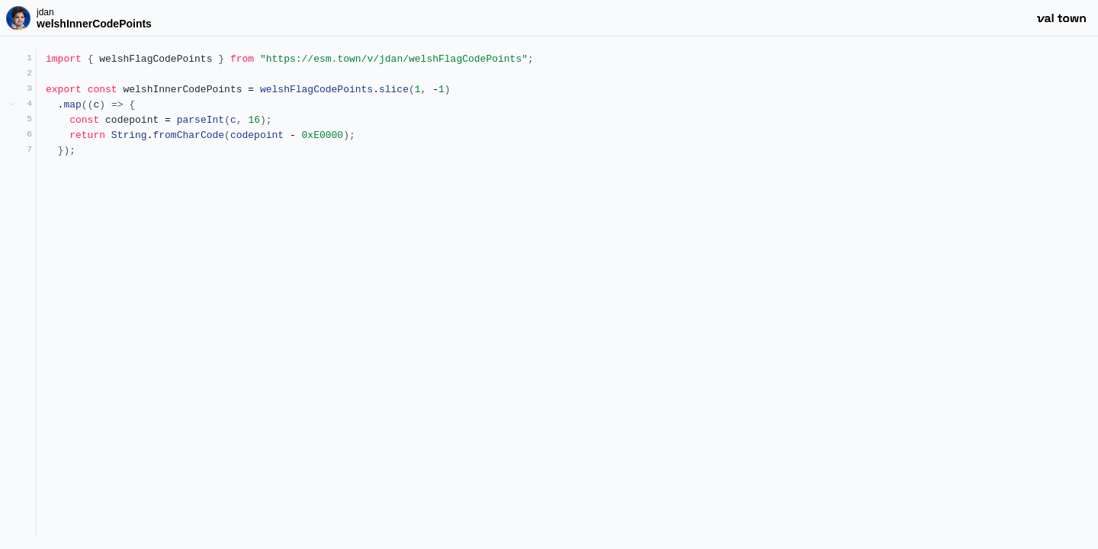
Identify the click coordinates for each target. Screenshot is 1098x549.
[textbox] (567, 293)
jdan (45, 12)
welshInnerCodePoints (94, 23)
